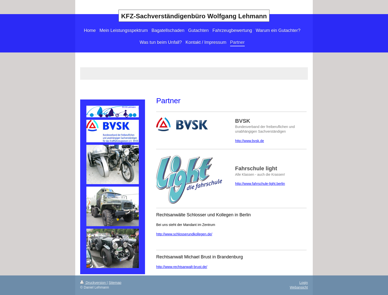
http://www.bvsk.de (249, 141)
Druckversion (93, 283)
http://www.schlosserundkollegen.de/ (184, 234)
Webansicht (299, 287)
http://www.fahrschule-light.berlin (260, 184)
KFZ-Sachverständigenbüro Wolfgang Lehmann (194, 16)
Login (303, 283)
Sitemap (115, 283)
